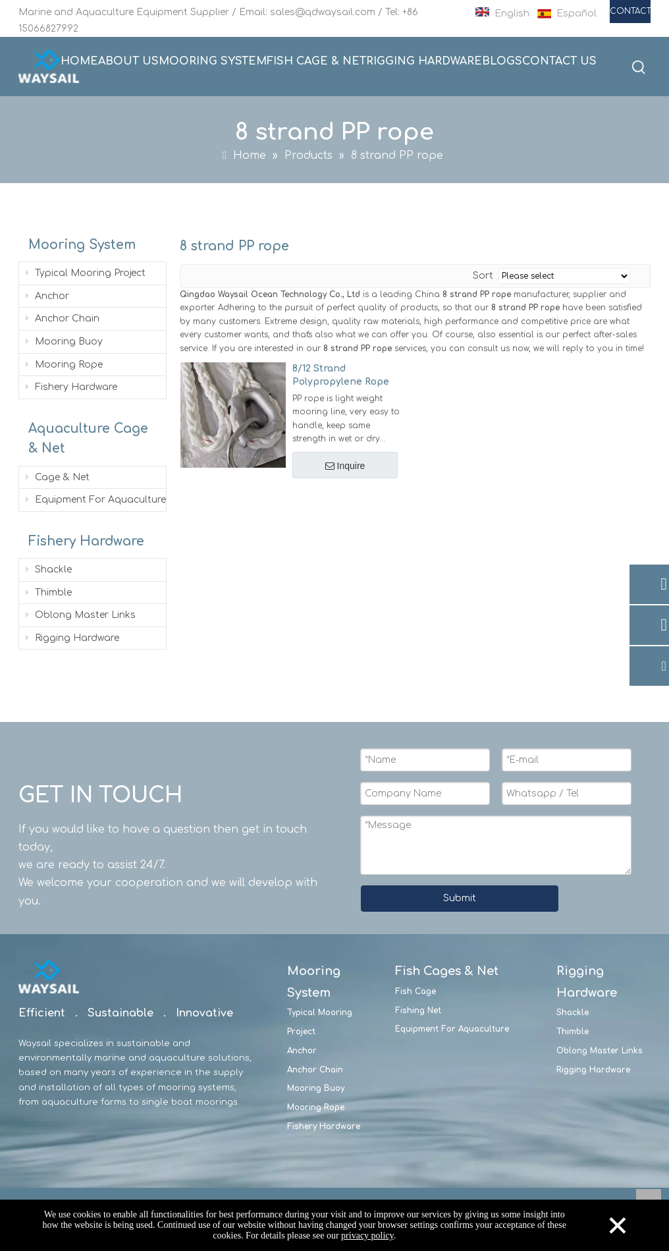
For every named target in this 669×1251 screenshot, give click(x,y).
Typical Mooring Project (84, 273)
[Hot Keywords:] (639, 68)
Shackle (47, 569)
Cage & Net (56, 477)
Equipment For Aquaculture (94, 500)
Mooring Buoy (63, 342)
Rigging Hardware (71, 638)
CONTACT (630, 11)
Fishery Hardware (70, 387)
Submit (459, 898)
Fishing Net (418, 1010)
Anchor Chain (61, 318)
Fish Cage (415, 991)
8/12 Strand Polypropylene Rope (340, 375)
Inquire (347, 465)
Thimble (47, 593)
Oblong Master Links (79, 615)
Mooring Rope (63, 365)
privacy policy (367, 1235)
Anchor (46, 296)
